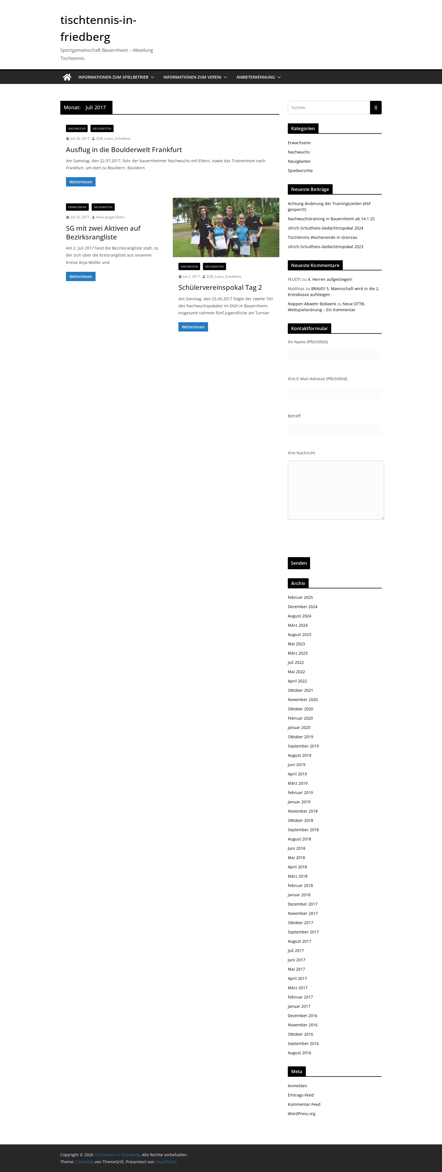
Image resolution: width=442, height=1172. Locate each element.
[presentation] (331, 546)
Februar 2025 (300, 597)
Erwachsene (77, 207)
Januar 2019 (299, 801)
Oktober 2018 (300, 820)
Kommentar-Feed (304, 1104)
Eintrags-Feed (301, 1095)
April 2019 (297, 774)
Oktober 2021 (300, 690)
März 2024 (298, 625)
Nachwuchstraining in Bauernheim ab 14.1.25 (331, 218)
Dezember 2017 (302, 904)
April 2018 (297, 866)
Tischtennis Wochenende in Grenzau (322, 237)
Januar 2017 (299, 1006)
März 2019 (298, 783)
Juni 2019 (296, 764)
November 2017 (303, 913)
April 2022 (297, 681)
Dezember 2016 (302, 1015)
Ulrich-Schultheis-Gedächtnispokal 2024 (325, 228)
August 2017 (299, 941)
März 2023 (298, 653)
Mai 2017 (296, 969)
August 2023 (299, 634)
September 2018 (303, 829)
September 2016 (303, 1043)
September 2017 (303, 932)
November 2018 (303, 811)
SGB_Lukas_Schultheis (113, 138)
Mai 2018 (296, 857)
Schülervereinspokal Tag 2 (220, 287)
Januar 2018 (299, 894)
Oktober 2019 (300, 736)
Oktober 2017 (300, 922)
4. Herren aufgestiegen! (330, 279)
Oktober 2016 (300, 1034)
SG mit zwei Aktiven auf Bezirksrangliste (103, 232)
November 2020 (303, 699)
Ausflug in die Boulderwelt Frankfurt (124, 149)
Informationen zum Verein (192, 77)
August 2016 (299, 1052)
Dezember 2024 (302, 606)
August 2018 (299, 839)
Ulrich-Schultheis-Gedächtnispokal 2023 (325, 246)
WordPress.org (301, 1113)
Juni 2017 (296, 959)
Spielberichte (300, 170)
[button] (151, 77)
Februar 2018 (300, 885)
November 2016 (303, 1025)
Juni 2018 (296, 848)
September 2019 (303, 746)
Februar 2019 (300, 792)
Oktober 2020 (300, 708)
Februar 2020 (300, 718)
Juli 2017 (296, 950)
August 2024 (299, 616)
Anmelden (297, 1085)
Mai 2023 (296, 643)
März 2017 (298, 987)
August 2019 (299, 755)
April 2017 (297, 978)
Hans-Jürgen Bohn (110, 217)
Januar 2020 (299, 727)
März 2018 (298, 876)
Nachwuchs (76, 128)
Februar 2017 (300, 997)
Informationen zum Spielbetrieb (113, 77)
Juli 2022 (296, 662)
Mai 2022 (296, 671)
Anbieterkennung (256, 77)
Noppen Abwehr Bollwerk (312, 303)
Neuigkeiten (102, 128)
